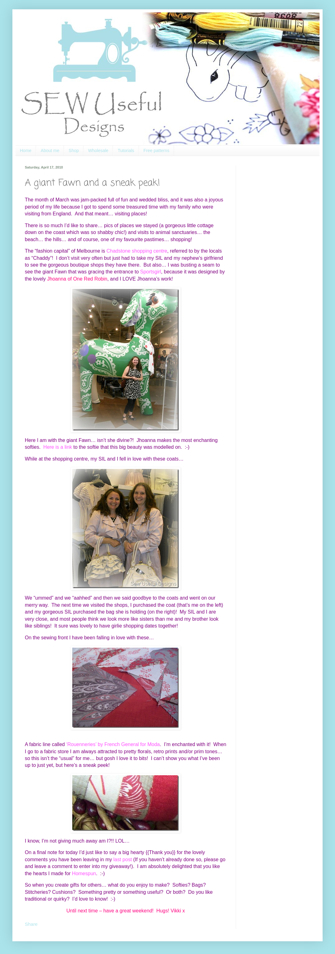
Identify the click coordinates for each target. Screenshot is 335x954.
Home (25, 150)
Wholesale (98, 150)
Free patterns (156, 150)
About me (50, 150)
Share (31, 924)
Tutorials (126, 150)
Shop (74, 150)
